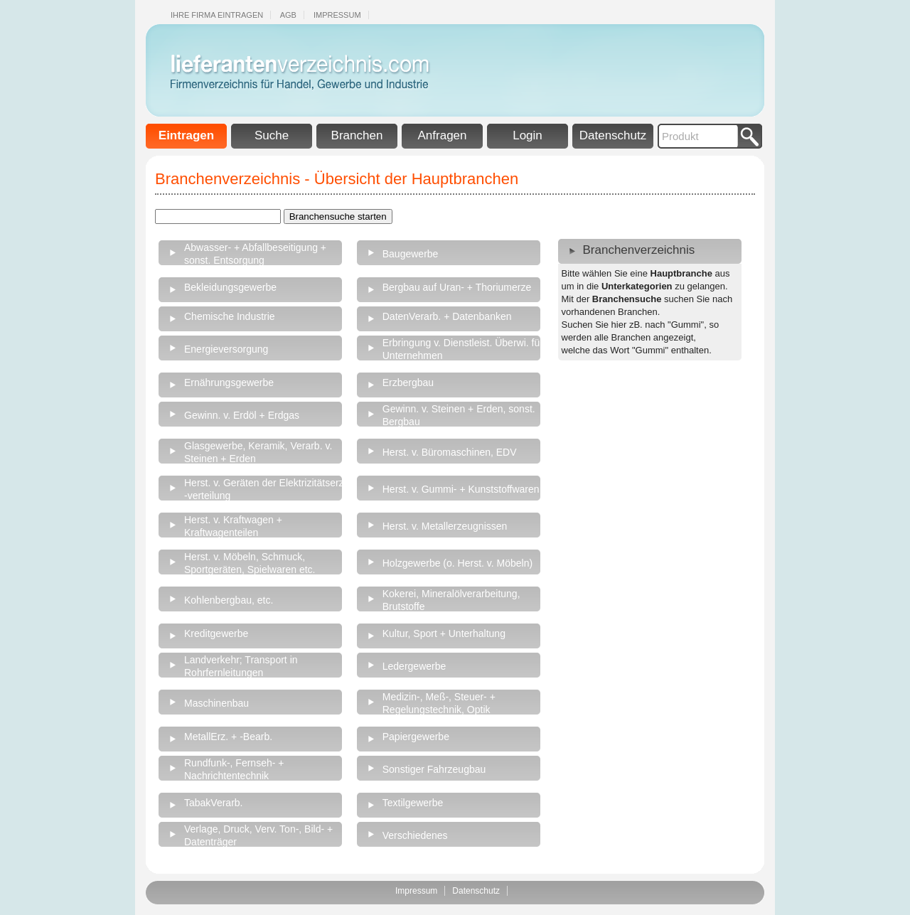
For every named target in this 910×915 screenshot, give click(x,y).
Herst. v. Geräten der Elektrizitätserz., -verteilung (266, 489)
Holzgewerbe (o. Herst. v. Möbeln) (457, 563)
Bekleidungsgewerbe (230, 287)
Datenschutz (613, 135)
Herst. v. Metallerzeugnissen (445, 526)
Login (527, 135)
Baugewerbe (410, 253)
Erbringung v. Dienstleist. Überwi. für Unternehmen (462, 349)
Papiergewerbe (415, 736)
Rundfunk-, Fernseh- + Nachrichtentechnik (234, 769)
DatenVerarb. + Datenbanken (447, 316)
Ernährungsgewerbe (229, 382)
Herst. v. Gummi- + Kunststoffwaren (461, 489)
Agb (288, 15)
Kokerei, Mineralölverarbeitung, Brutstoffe (451, 600)
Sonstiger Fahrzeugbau (434, 769)
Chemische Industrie (229, 316)
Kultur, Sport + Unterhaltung (443, 633)
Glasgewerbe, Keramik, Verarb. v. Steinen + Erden (258, 452)
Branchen (357, 135)
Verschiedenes (415, 835)
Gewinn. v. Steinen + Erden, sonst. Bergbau (458, 415)
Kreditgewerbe (216, 633)
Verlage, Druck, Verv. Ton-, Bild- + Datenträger (258, 835)
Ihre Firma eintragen (217, 15)
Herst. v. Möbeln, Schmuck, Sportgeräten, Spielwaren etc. (249, 563)
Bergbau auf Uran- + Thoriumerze (456, 287)
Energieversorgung (226, 349)
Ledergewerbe (414, 666)
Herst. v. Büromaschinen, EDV (449, 452)
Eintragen (186, 135)
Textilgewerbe (413, 802)
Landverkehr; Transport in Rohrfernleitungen (241, 666)
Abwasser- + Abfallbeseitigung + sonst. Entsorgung (255, 254)
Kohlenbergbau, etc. (228, 600)
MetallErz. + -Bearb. (228, 736)
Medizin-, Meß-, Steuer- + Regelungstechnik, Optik (439, 703)
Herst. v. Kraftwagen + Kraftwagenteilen (233, 526)
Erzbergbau (408, 382)
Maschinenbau (216, 703)
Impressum (337, 15)
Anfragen (442, 135)
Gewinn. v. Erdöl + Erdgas (241, 415)
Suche (272, 135)
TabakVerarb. (213, 802)
